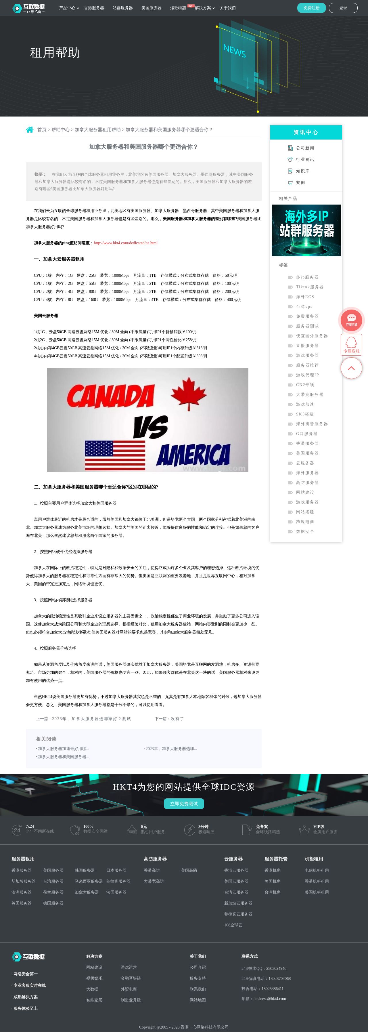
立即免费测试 (184, 803)
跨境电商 (305, 522)
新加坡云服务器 (238, 903)
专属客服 (352, 351)
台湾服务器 (53, 881)
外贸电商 (129, 989)
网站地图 (198, 1000)
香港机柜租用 (317, 881)
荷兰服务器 (53, 892)
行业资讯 (305, 159)
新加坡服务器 (24, 881)
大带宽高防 (154, 881)
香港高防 (152, 870)
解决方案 (203, 8)
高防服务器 (307, 482)
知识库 (303, 171)
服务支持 (198, 978)
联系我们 (198, 989)
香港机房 (272, 870)
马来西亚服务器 (89, 881)
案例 (300, 182)
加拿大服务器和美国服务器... (63, 757)
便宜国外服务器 (312, 336)
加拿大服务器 (87, 892)
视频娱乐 (94, 978)
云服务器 (305, 463)
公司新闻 (305, 148)
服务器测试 (307, 326)
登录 (343, 8)
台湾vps (304, 306)
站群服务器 (123, 8)
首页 (42, 129)
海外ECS (305, 297)
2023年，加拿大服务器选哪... (171, 749)
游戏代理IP (307, 375)
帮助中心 (60, 129)
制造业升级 (131, 1000)
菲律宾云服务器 (238, 914)
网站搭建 (305, 512)
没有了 (178, 719)
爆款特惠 (178, 8)
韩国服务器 (85, 870)
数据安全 (305, 531)
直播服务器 (307, 346)
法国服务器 (116, 892)
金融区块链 (131, 978)
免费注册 (312, 8)
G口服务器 (307, 434)
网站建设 (305, 492)
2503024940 (276, 968)
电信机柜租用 (317, 870)
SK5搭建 (305, 414)
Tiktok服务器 (310, 287)
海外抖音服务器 (312, 424)
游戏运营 (129, 967)
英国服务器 (22, 903)
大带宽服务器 (310, 394)
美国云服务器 (236, 881)
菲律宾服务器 (118, 881)
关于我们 (228, 8)
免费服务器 (307, 316)
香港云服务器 (236, 870)
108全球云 (233, 925)
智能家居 (94, 1000)
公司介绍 (198, 967)
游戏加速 (305, 404)
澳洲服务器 (22, 892)
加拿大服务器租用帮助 (98, 129)
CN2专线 (305, 385)
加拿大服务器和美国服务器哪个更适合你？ (169, 129)
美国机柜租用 (317, 892)
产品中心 (67, 8)
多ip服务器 (307, 277)
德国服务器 (53, 903)
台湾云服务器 (236, 892)
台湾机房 (272, 892)
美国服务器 (151, 8)
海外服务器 (307, 473)
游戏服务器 (307, 355)
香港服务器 (94, 8)
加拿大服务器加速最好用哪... (63, 749)
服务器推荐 (307, 365)
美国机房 (272, 881)
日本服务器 (116, 870)
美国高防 (189, 870)
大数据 (92, 989)
